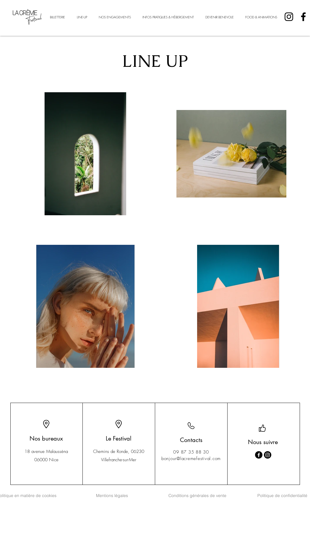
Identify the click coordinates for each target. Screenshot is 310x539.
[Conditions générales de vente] (197, 495)
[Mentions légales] (112, 495)
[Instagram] (289, 16)
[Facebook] (303, 16)
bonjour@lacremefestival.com (191, 459)
